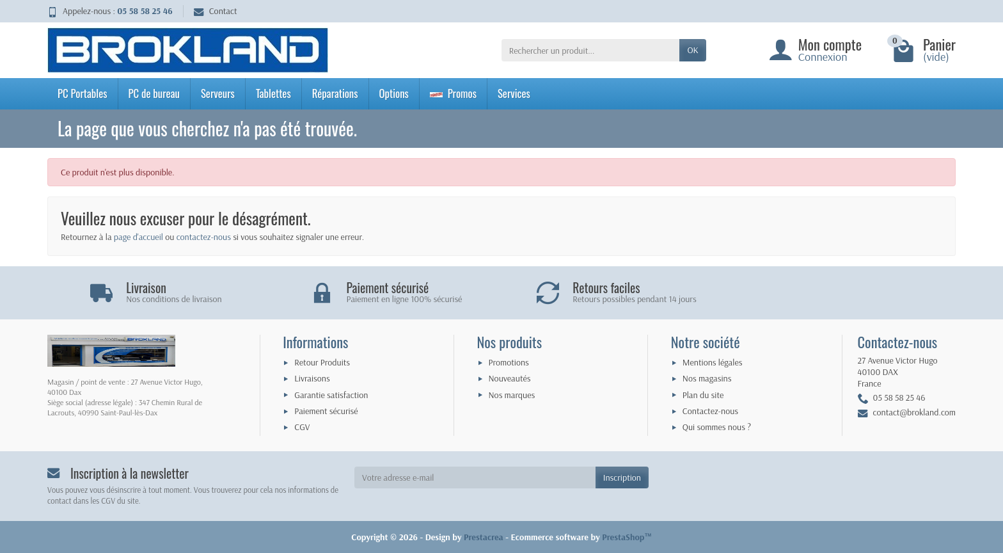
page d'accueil (138, 237)
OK (692, 50)
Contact (215, 11)
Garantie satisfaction (331, 395)
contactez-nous (204, 237)
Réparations (335, 93)
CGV (302, 427)
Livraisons (312, 378)
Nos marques (512, 395)
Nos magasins (707, 378)
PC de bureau (154, 93)
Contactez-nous (710, 411)
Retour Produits (322, 362)
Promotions (509, 362)
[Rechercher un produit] (591, 50)
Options (394, 93)
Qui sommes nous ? (717, 427)
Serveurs (218, 93)
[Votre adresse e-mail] (475, 477)
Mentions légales (713, 362)
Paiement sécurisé (326, 411)
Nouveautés (510, 378)
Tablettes (273, 93)
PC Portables (82, 93)
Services (514, 93)
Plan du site (703, 395)
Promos (453, 93)
